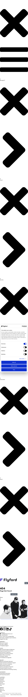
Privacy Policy (19, 694)
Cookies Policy (2, 695)
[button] (14, 594)
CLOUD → (2, 648)
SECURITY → (2, 660)
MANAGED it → (3, 641)
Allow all (14, 362)
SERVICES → (2, 687)
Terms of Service (13, 694)
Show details (22, 358)
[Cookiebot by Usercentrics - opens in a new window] (22, 326)
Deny (14, 369)
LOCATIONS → (3, 677)
